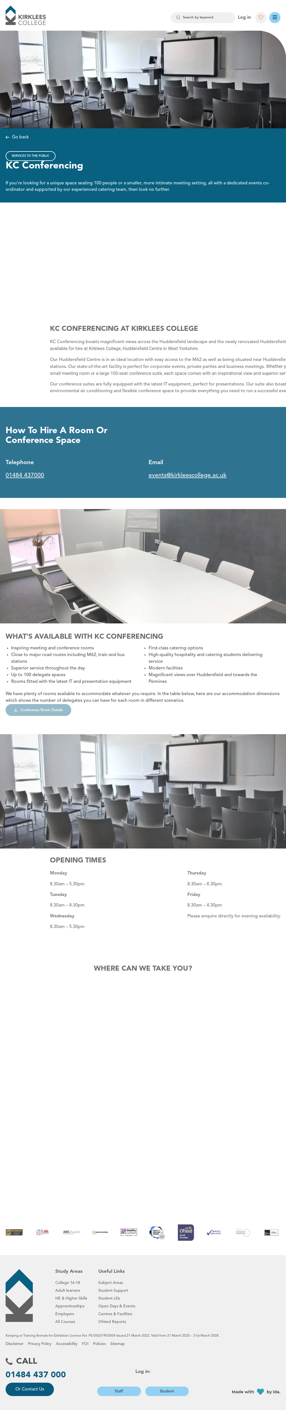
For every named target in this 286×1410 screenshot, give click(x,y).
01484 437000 (25, 475)
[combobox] (203, 17)
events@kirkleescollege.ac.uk (188, 475)
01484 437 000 (36, 1375)
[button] (260, 17)
